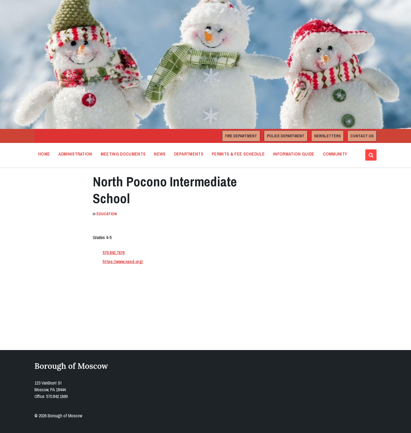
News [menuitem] (159, 154)
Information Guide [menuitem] (293, 154)
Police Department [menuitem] (285, 135)
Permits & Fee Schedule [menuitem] (238, 154)
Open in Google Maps (118, 317)
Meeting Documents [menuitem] (123, 154)
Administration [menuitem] (75, 154)
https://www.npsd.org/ (123, 261)
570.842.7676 (113, 252)
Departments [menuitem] (189, 154)
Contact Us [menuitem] (361, 135)
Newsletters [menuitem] (327, 135)
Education (106, 213)
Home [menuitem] (44, 154)
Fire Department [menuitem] (241, 135)
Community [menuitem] (335, 154)
